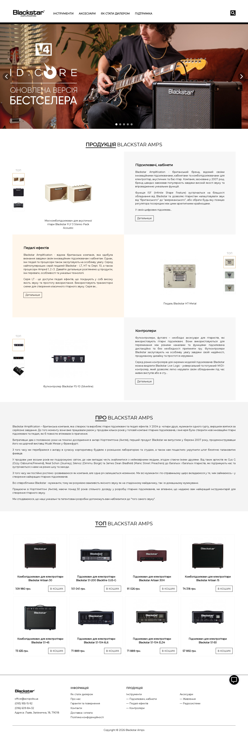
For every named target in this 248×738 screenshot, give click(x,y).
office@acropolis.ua (26, 698)
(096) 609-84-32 (24, 708)
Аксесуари (87, 13)
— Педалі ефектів (137, 703)
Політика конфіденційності (87, 717)
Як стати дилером (115, 13)
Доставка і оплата (81, 712)
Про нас (75, 699)
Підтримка (143, 13)
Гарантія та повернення (85, 703)
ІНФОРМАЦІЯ (79, 688)
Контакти (76, 708)
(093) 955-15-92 (23, 703)
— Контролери (135, 708)
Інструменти (63, 13)
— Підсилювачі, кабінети (141, 699)
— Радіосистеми (190, 703)
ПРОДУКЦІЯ (134, 688)
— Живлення (188, 699)
